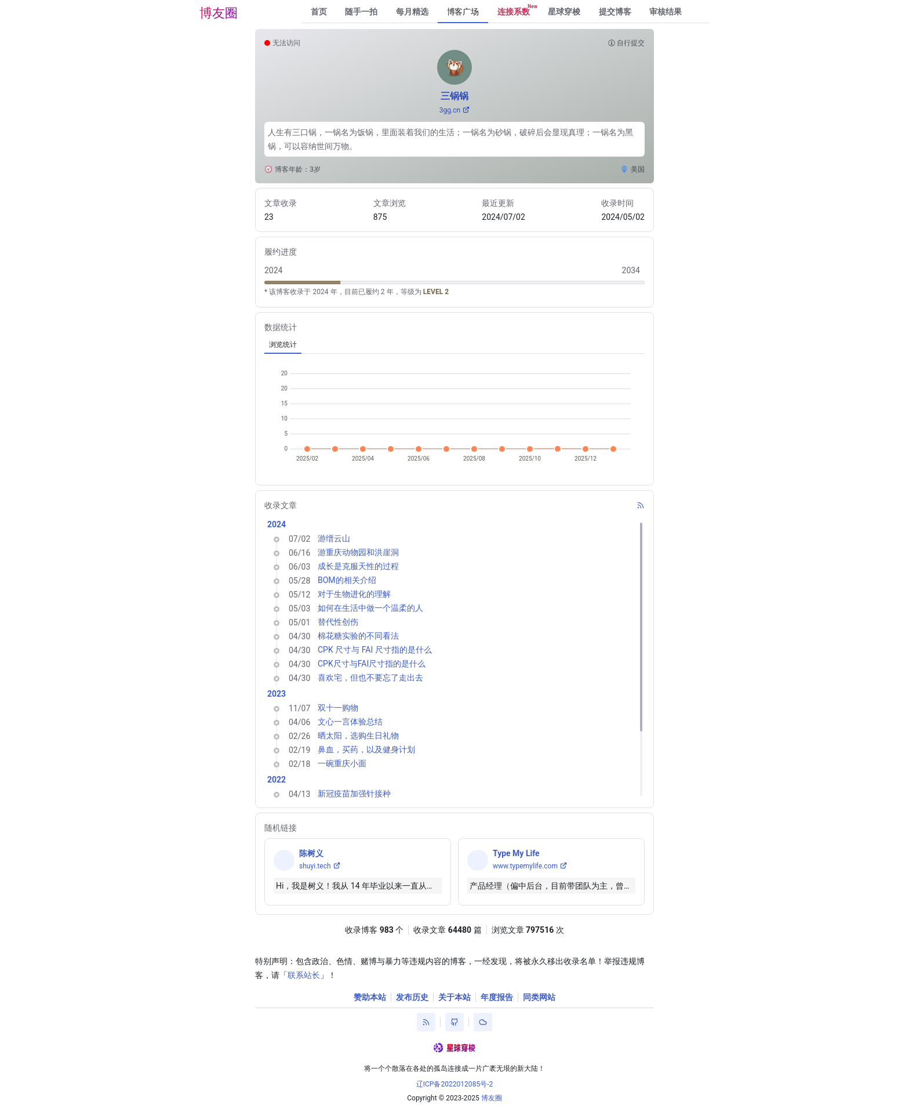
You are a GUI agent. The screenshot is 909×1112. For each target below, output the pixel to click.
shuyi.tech (315, 866)
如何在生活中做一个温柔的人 (370, 608)
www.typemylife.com (525, 866)
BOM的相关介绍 (347, 580)
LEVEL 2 (436, 292)
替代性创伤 (338, 621)
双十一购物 (338, 707)
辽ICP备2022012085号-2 (454, 1084)
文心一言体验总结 (350, 721)
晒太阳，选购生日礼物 (358, 735)
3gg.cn (449, 110)
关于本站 (454, 997)
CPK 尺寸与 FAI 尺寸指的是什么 (375, 649)
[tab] (282, 344)
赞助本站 (370, 997)
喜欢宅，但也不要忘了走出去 (370, 677)
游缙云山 (334, 538)
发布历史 (412, 997)
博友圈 (218, 13)
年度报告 (497, 997)
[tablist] (454, 344)
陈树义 (311, 853)
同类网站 (539, 997)
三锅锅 (454, 96)
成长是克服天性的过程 (358, 566)
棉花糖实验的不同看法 (358, 635)
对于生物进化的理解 (354, 594)
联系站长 (304, 975)
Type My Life (516, 853)
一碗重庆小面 (342, 763)
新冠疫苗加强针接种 (354, 793)
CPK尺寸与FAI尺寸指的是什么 (372, 663)
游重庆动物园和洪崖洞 (358, 552)
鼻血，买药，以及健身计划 (366, 749)
